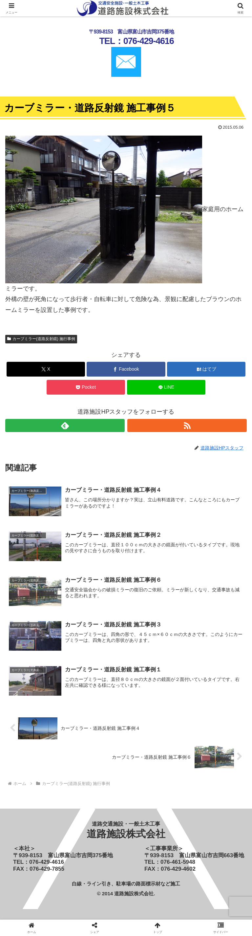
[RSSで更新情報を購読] (187, 425)
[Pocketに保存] (86, 387)
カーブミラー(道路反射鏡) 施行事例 (41, 339)
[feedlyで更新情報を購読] (65, 425)
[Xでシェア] (46, 369)
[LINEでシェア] (166, 387)
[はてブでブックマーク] (206, 369)
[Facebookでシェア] (126, 369)
